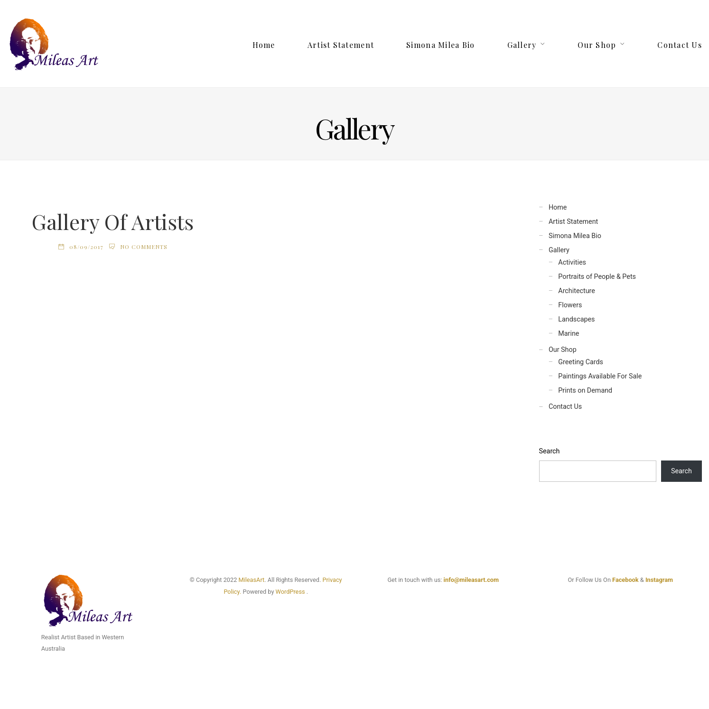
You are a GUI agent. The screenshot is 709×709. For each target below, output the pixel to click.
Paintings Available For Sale (600, 376)
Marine (568, 334)
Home (263, 45)
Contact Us (679, 45)
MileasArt (251, 579)
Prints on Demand (585, 391)
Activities (572, 262)
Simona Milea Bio (440, 45)
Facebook (625, 579)
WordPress (290, 591)
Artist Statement (341, 45)
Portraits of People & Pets (597, 277)
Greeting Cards (580, 362)
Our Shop (597, 45)
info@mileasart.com (471, 579)
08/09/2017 (86, 246)
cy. (237, 591)
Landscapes (576, 319)
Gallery (522, 45)
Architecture (576, 291)
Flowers (570, 305)
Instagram (659, 579)
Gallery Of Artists (113, 221)
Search (549, 451)
